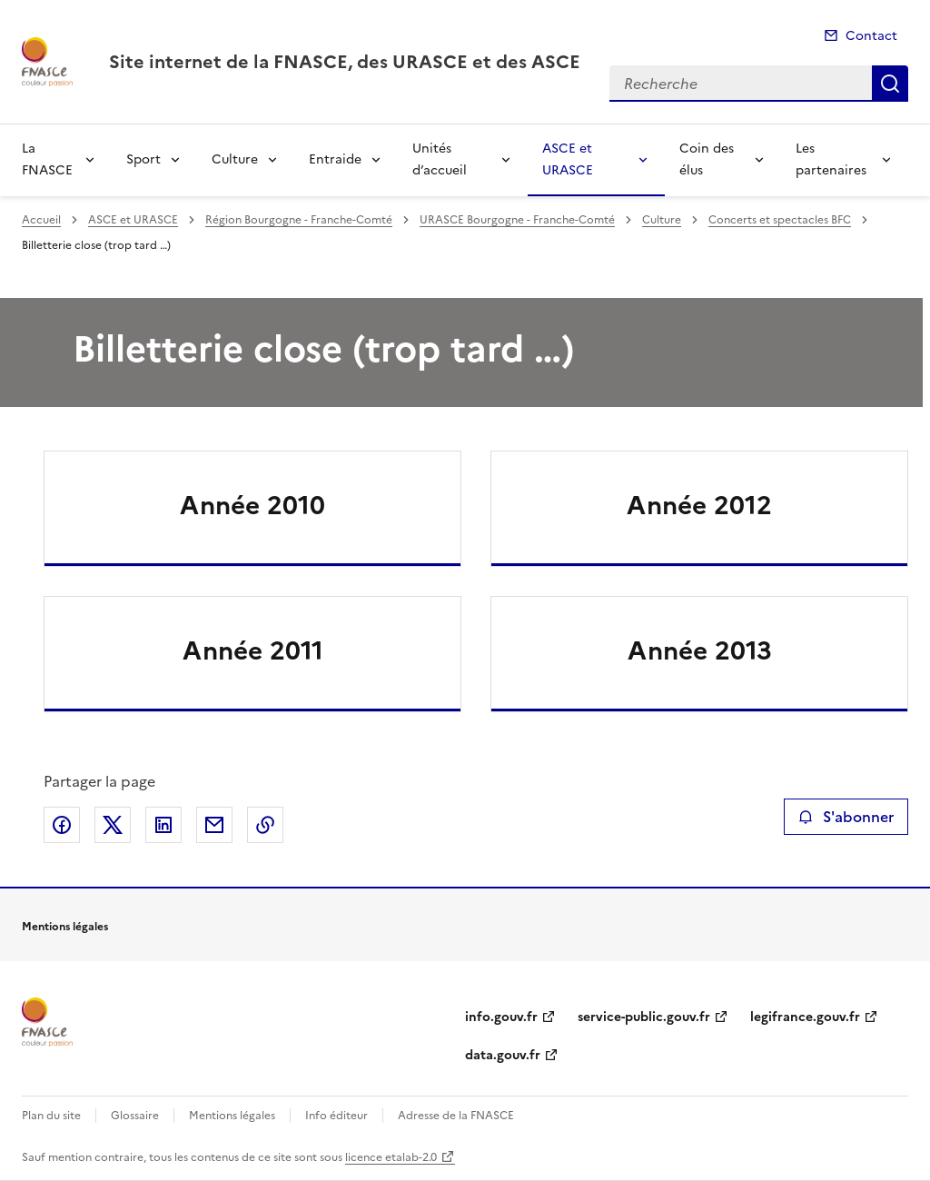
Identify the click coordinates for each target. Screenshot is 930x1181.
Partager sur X (112, 825)
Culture (235, 159)
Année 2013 (700, 650)
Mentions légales (232, 1115)
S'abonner (846, 817)
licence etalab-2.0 (391, 1157)
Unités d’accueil (439, 159)
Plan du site (51, 1115)
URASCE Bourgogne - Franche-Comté (517, 220)
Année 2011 (253, 650)
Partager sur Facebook (62, 825)
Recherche (890, 83)
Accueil (41, 220)
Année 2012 (699, 505)
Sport (143, 159)
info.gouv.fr (501, 1017)
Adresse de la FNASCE (456, 1115)
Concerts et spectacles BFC (779, 220)
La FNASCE (47, 159)
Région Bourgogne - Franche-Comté (298, 220)
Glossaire (135, 1115)
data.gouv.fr (502, 1055)
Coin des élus (706, 159)
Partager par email (214, 825)
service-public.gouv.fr (644, 1017)
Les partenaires (831, 159)
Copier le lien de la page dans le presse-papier (265, 825)
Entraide (335, 159)
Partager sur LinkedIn (163, 825)
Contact (871, 35)
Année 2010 (252, 505)
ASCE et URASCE (567, 159)
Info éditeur (336, 1115)
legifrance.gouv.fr (805, 1017)
